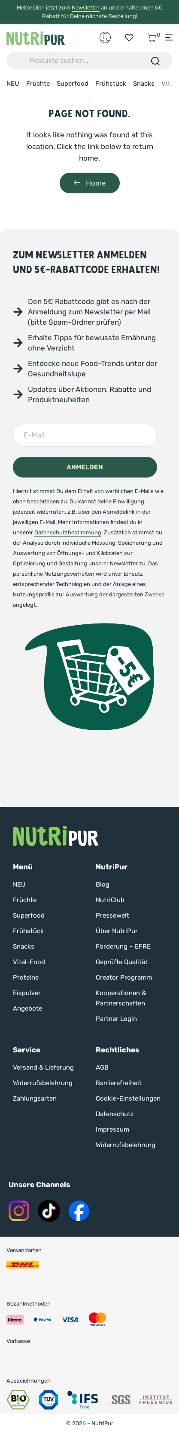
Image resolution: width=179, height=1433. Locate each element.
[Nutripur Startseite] (56, 836)
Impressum (112, 1129)
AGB (102, 1067)
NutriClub (110, 900)
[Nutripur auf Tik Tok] (49, 1211)
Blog (102, 884)
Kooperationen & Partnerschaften (121, 998)
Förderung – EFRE (123, 946)
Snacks (144, 83)
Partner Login (116, 1019)
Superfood (72, 83)
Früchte (38, 83)
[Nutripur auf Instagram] (19, 1210)
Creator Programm (124, 977)
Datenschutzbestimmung (67, 532)
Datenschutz (115, 1114)
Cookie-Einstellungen (128, 1098)
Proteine (26, 977)
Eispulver (27, 993)
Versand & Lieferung (43, 1067)
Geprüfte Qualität (122, 962)
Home (89, 183)
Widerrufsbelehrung (43, 1083)
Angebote (27, 1008)
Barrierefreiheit (119, 1083)
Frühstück (110, 83)
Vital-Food (29, 962)
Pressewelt (112, 915)
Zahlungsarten (35, 1098)
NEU (12, 83)
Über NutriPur (117, 931)
